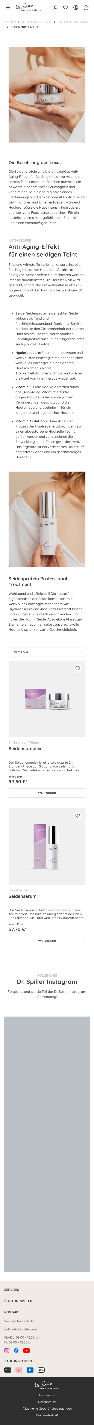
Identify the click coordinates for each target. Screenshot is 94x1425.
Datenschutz (47, 1402)
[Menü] (9, 7)
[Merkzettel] (65, 7)
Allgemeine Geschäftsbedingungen (47, 1408)
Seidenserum (22, 896)
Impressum (47, 1395)
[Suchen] (55, 7)
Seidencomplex (25, 748)
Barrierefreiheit (47, 1415)
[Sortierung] (47, 651)
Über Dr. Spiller (18, 1301)
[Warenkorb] (85, 7)
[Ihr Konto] (76, 7)
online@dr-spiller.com (20, 1329)
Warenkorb (47, 793)
